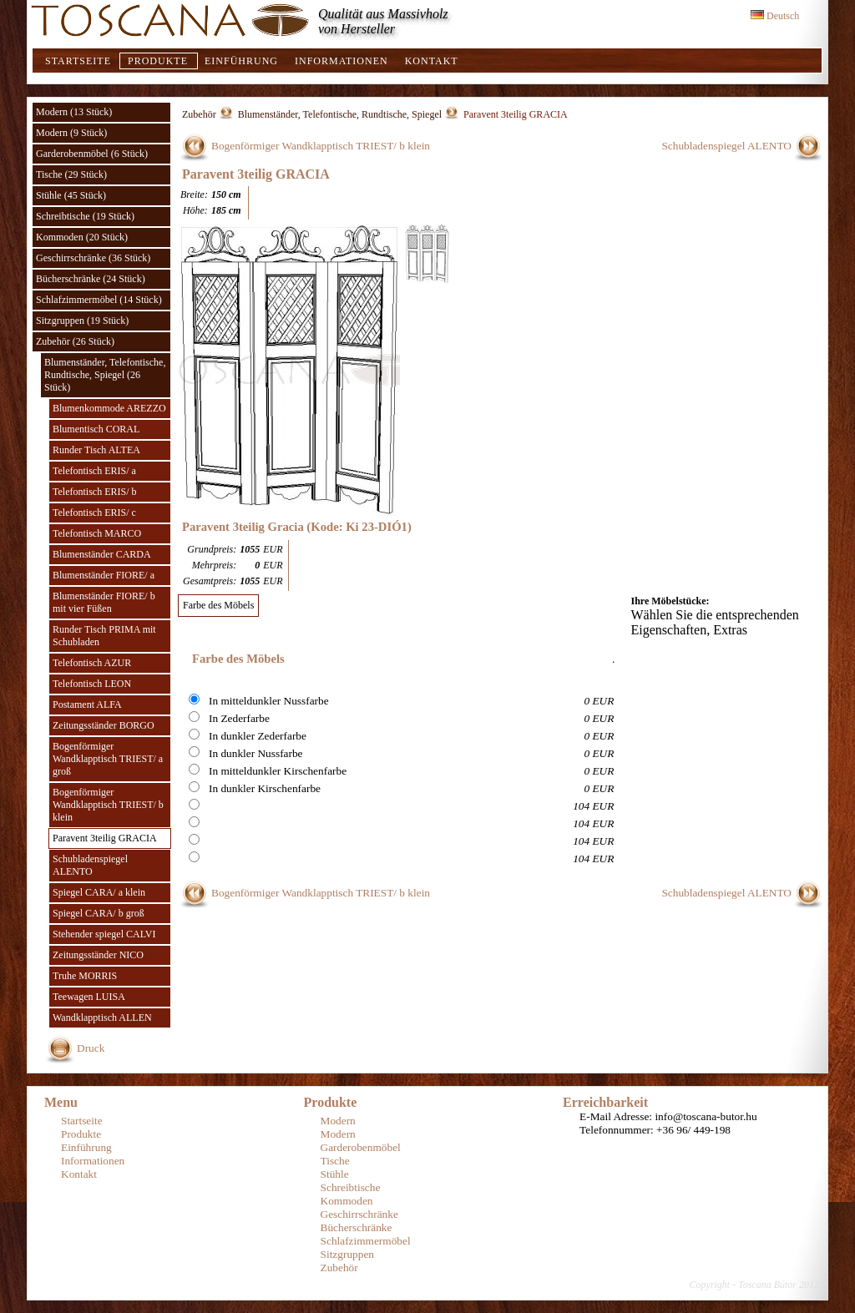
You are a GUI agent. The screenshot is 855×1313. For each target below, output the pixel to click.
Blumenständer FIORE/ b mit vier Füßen (104, 602)
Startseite (78, 61)
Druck (90, 1048)
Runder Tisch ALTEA (96, 450)
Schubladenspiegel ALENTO (90, 865)
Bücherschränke (356, 1227)
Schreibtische (351, 1187)
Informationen (341, 61)
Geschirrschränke (359, 1214)
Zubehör (199, 114)
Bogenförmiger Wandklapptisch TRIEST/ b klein (108, 804)
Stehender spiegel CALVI (104, 934)
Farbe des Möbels (218, 605)
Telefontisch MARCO (97, 533)
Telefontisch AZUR (92, 663)
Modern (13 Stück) (74, 112)
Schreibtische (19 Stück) (85, 216)
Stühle (335, 1174)
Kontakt (431, 61)
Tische (335, 1160)
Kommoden (347, 1200)
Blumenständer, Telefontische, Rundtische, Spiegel (340, 114)
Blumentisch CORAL (96, 429)
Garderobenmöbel (361, 1147)
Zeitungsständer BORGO (103, 725)
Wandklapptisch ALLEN (102, 1017)
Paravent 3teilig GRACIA (105, 838)
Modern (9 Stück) (71, 133)
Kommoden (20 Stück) (82, 237)
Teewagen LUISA (89, 996)
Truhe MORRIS (85, 976)
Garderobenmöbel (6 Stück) (92, 153)
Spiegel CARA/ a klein (99, 892)
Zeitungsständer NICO (98, 955)
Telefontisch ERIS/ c (94, 512)
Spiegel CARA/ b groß (98, 913)
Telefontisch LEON (92, 683)
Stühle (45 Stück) (71, 195)
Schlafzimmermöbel (366, 1241)
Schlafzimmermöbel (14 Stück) (99, 300)
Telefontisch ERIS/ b (94, 491)
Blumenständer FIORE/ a (103, 575)
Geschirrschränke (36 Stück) (93, 258)
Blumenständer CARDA (102, 554)
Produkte (158, 61)
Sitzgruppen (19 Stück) (82, 320)
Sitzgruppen (347, 1254)
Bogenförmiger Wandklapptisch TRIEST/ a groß (108, 758)
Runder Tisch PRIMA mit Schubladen (104, 636)
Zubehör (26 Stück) (75, 341)
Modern (338, 1120)
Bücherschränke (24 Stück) (90, 279)
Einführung (241, 61)
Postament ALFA (87, 704)
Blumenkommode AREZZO (109, 408)
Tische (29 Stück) (71, 174)
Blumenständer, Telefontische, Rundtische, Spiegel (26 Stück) (104, 374)
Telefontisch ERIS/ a (94, 471)
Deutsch (775, 16)
